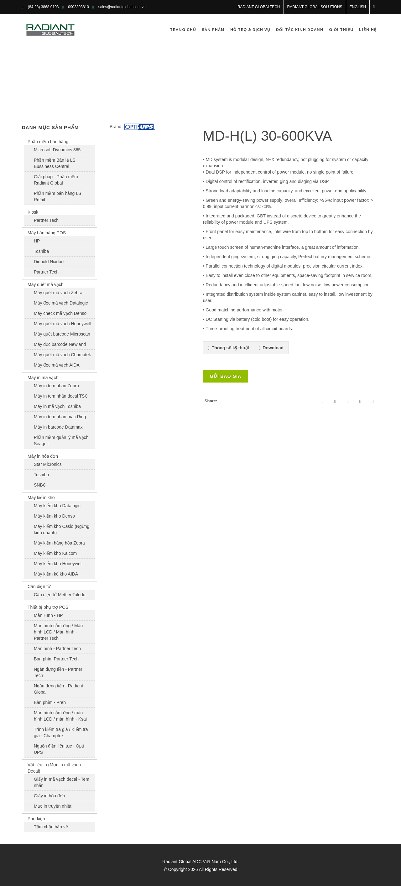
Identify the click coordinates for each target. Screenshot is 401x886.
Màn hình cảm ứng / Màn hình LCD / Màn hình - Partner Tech (58, 632)
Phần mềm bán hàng (48, 141)
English (358, 7)
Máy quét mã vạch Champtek (62, 354)
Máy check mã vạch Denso (60, 313)
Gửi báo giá (226, 376)
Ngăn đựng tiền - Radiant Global (58, 689)
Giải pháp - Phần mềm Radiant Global (56, 179)
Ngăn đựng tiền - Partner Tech (58, 672)
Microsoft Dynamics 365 (57, 149)
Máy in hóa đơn (43, 456)
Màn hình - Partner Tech (57, 648)
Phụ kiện (36, 818)
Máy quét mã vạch (46, 284)
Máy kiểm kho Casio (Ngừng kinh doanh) (61, 529)
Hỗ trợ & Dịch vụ (250, 30)
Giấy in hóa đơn (49, 795)
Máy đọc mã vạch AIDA (57, 364)
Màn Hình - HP (48, 615)
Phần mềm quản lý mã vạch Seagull (61, 440)
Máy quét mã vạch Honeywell (62, 323)
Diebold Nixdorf (49, 261)
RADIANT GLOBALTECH (258, 7)
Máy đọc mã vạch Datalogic (61, 302)
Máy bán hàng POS (47, 232)
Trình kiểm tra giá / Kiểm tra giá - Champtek (61, 732)
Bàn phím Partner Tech (56, 658)
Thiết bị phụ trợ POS (48, 607)
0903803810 (78, 7)
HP (37, 240)
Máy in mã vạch (43, 377)
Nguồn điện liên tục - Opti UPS (59, 749)
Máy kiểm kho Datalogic (57, 505)
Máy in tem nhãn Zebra (56, 385)
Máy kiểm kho (41, 497)
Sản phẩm (213, 30)
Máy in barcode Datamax (58, 427)
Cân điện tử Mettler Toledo (60, 594)
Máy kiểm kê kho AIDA (56, 573)
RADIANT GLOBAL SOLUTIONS (314, 7)
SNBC (40, 484)
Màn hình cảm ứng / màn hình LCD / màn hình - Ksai (60, 716)
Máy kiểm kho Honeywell (58, 563)
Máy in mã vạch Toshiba (57, 406)
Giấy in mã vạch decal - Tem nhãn (61, 782)
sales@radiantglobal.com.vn (122, 7)
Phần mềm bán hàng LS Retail (57, 196)
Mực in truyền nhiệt (52, 806)
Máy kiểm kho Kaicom (55, 553)
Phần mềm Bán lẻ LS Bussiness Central (55, 163)
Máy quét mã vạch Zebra (58, 292)
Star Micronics (48, 464)
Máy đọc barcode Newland (60, 344)
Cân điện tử (39, 586)
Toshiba (41, 251)
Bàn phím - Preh (50, 702)
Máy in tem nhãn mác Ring (60, 416)
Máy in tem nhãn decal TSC (61, 396)
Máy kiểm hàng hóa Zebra (59, 542)
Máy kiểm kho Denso (54, 516)
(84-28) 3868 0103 (43, 7)
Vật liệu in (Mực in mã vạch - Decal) (55, 768)
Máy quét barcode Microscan (62, 333)
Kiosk (33, 212)
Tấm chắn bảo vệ (51, 826)
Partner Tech (46, 220)
